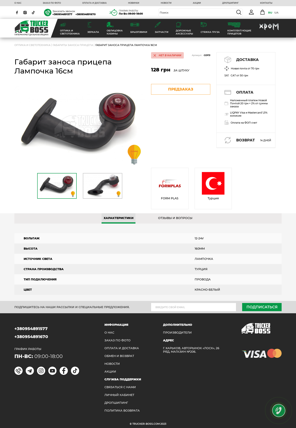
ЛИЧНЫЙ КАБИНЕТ (119, 395)
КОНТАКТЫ (266, 3)
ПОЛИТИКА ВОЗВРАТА (122, 410)
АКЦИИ (197, 3)
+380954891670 (85, 14)
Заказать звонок (63, 11)
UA (276, 12)
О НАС (17, 3)
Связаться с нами (120, 387)
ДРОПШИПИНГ (230, 3)
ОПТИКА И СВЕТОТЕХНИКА (32, 45)
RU (270, 12)
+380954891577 (62, 14)
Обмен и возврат (119, 356)
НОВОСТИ (166, 3)
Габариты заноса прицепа (73, 45)
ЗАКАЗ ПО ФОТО (52, 3)
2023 (163, 423)
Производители (177, 332)
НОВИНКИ (133, 3)
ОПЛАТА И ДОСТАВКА (94, 3)
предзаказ (180, 89)
